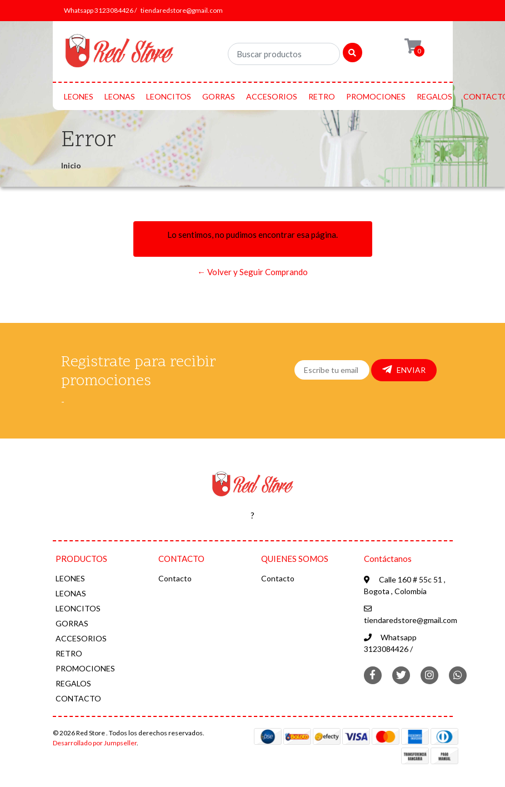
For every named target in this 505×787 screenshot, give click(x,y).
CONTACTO (78, 698)
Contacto (175, 578)
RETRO (321, 96)
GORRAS (218, 96)
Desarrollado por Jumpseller (95, 743)
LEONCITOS (168, 96)
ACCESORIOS (271, 96)
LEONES (78, 96)
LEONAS (119, 96)
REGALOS (434, 96)
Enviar (404, 369)
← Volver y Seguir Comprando (252, 272)
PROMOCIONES (376, 96)
